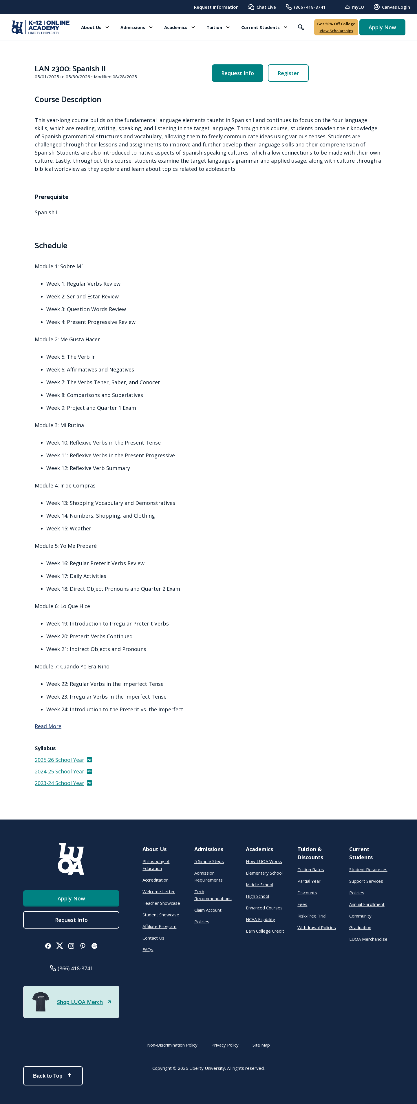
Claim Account (208, 910)
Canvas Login (391, 6)
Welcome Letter (158, 891)
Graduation (360, 927)
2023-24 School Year (64, 782)
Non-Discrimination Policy (172, 1045)
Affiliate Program (159, 926)
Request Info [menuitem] (237, 73)
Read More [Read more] (48, 726)
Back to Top (53, 1076)
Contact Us (153, 938)
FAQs (147, 949)
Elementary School (264, 873)
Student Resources (368, 869)
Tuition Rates (310, 869)
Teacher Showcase (161, 903)
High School (257, 896)
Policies (201, 921)
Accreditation (155, 880)
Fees (302, 904)
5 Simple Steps (209, 861)
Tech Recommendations (213, 895)
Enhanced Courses (264, 908)
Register (288, 73)
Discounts (307, 892)
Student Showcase (160, 915)
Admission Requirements (208, 876)
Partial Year (309, 881)
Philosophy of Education (155, 864)
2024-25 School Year (64, 771)
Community (360, 916)
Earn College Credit (265, 931)
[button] (95, 27)
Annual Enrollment (367, 904)
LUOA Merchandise (368, 939)
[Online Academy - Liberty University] (41, 27)
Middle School (259, 884)
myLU (354, 7)
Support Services (366, 881)
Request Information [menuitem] (216, 7)
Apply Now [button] (382, 27)
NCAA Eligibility (260, 919)
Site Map (261, 1045)
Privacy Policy (225, 1045)
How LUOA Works (264, 861)
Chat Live (262, 6)
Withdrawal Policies (316, 927)
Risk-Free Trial (311, 916)
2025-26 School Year (64, 759)
